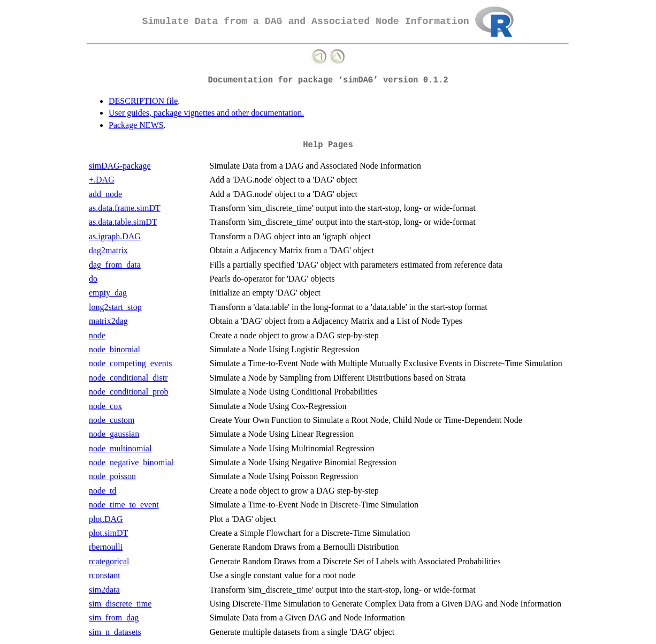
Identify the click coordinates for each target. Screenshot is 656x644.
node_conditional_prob (128, 391)
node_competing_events (130, 363)
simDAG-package (120, 165)
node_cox (105, 406)
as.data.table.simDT (123, 221)
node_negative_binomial (131, 462)
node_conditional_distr (128, 377)
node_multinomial (120, 448)
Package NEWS (136, 125)
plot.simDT (108, 532)
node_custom (111, 420)
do (93, 278)
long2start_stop (115, 307)
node (97, 335)
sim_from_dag (114, 617)
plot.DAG (106, 519)
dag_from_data (115, 264)
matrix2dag (108, 320)
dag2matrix (108, 250)
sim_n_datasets (115, 632)
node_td (103, 490)
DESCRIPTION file (143, 100)
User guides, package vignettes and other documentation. (206, 112)
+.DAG (102, 179)
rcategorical (109, 561)
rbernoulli (106, 546)
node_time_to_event (124, 504)
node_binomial (114, 349)
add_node (105, 194)
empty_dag (108, 292)
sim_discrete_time (120, 603)
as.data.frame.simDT (125, 208)
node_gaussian (114, 433)
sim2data (104, 589)
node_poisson (112, 476)
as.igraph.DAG (115, 236)
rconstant (104, 575)
